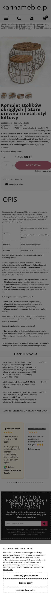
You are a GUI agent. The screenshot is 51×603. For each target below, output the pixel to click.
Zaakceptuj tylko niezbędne (25, 575)
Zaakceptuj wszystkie (25, 590)
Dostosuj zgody (25, 583)
